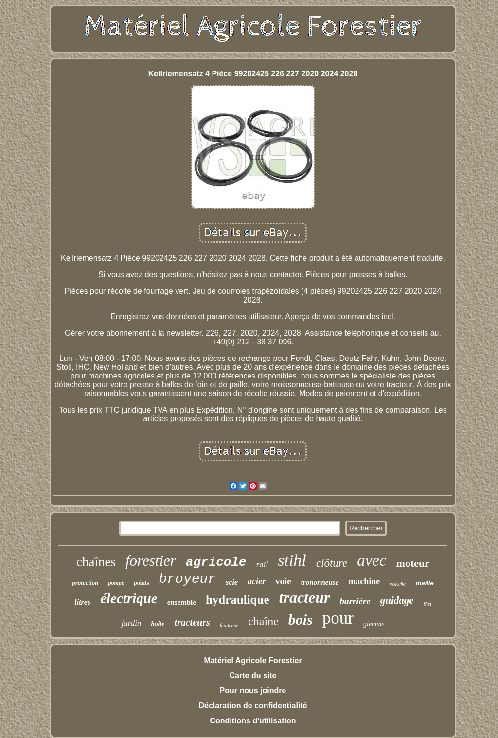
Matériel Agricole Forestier (253, 660)
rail (262, 564)
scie (232, 582)
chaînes (96, 562)
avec (371, 560)
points (141, 582)
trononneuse (320, 582)
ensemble (181, 602)
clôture (331, 563)
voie (283, 581)
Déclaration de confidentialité (252, 706)
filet (427, 604)
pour (338, 618)
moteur (412, 563)
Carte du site (253, 675)
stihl (292, 560)
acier (257, 581)
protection (85, 582)
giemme (374, 624)
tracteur (304, 597)
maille (425, 583)
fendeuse (229, 625)
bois (300, 620)
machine (364, 581)
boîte (157, 624)
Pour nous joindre (253, 690)
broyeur (187, 579)
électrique (129, 598)
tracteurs (192, 622)
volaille (398, 584)
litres (82, 602)
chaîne (263, 621)
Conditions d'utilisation (253, 721)
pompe (116, 582)
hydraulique (237, 599)
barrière (354, 601)
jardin (131, 623)
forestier (150, 560)
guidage (397, 600)
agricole (216, 562)
